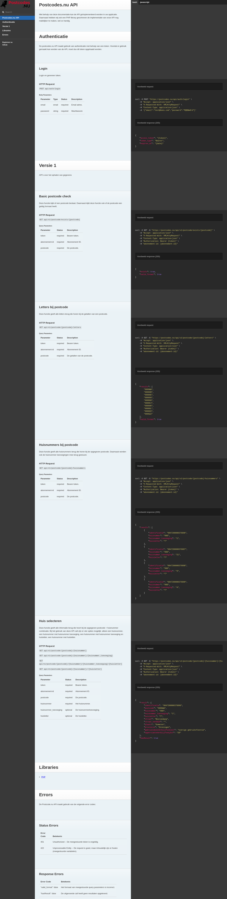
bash (134, 2)
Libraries (6, 30)
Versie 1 (6, 26)
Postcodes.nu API (10, 18)
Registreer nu (7, 42)
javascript (144, 2)
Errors (5, 35)
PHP (43, 777)
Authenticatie (8, 22)
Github (4, 45)
